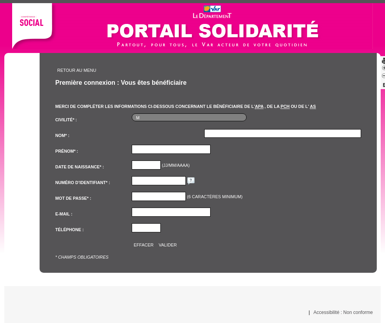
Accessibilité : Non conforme (343, 312)
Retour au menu (76, 70)
